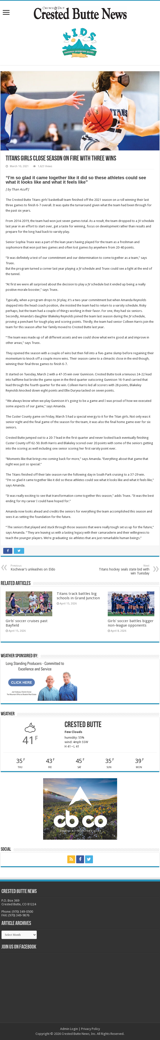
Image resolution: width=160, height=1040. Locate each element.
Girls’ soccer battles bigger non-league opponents (131, 623)
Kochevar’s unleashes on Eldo (36, 567)
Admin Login (69, 1029)
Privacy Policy (90, 1029)
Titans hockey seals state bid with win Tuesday (124, 569)
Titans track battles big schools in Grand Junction (78, 595)
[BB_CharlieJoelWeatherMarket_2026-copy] (40, 681)
